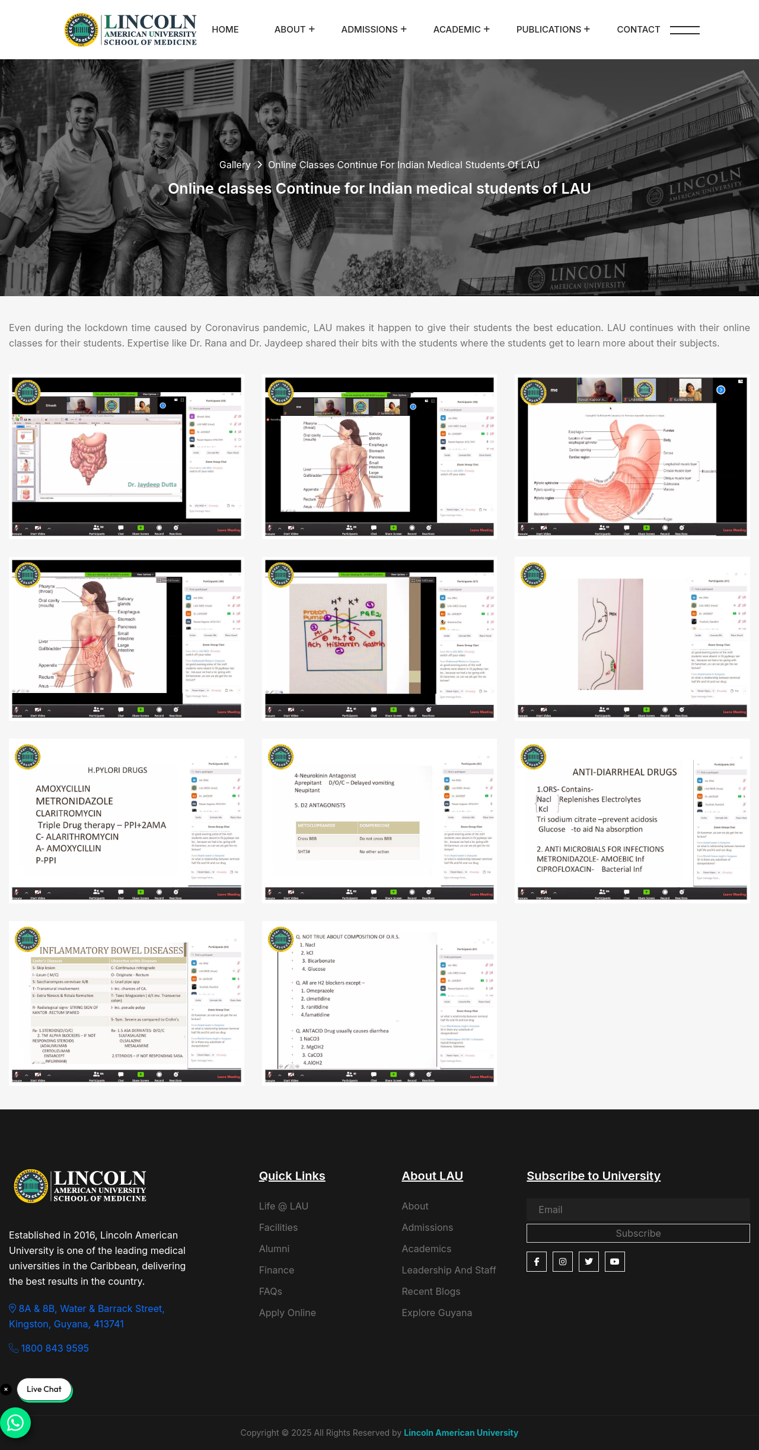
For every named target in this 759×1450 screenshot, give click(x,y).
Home (225, 29)
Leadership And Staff (448, 1270)
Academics (426, 1249)
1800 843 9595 (49, 1348)
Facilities (278, 1227)
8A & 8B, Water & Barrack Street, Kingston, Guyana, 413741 (87, 1316)
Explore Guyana (436, 1313)
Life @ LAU (284, 1206)
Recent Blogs (430, 1291)
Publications (549, 29)
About (290, 29)
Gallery (235, 165)
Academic (457, 29)
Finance (277, 1270)
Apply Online (287, 1313)
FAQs (270, 1291)
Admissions (370, 29)
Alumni (274, 1249)
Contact (638, 29)
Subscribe (638, 1233)
